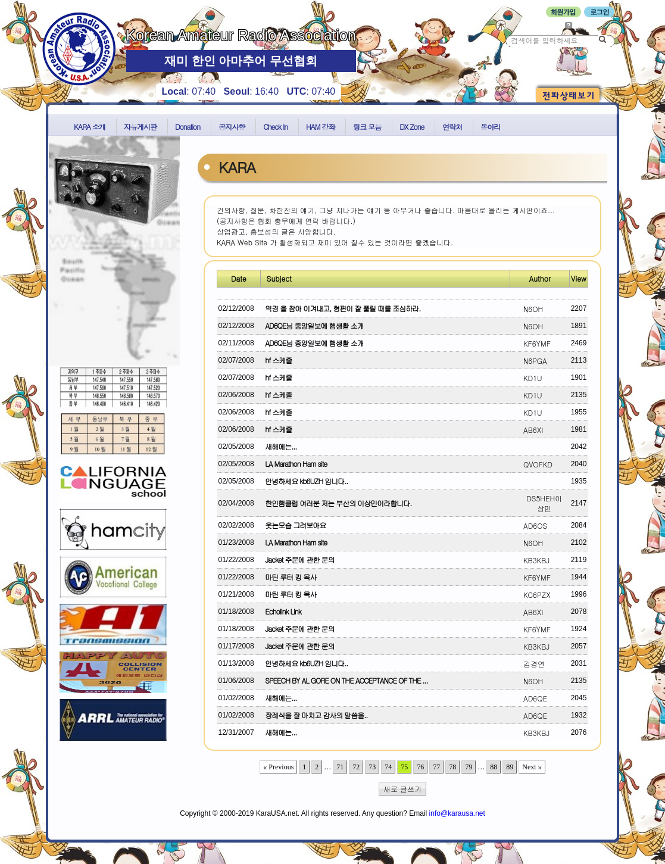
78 (452, 767)
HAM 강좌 (320, 126)
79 (468, 767)
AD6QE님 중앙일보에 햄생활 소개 (312, 325)
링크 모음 (367, 126)
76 (420, 767)
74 (388, 767)
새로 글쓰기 (402, 789)
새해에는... (278, 446)
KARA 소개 (89, 126)
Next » (531, 767)
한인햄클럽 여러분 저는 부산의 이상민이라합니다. (336, 503)
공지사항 (231, 126)
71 (340, 767)
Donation (187, 126)
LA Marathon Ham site (294, 463)
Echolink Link (281, 611)
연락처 (452, 126)
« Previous (278, 767)
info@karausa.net (457, 813)
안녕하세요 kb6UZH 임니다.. (304, 481)
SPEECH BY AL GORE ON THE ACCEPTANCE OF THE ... (344, 680)
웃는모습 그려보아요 (293, 525)
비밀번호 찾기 (588, 24)
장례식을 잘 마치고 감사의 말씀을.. (314, 715)
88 (493, 767)
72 (356, 767)
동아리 (490, 126)
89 (509, 767)
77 (436, 767)
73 (372, 767)
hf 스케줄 (276, 360)
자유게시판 (140, 126)
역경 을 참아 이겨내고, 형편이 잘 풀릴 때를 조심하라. (340, 308)
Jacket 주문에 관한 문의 (297, 559)
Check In (275, 126)
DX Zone (411, 126)
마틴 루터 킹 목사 (288, 577)
